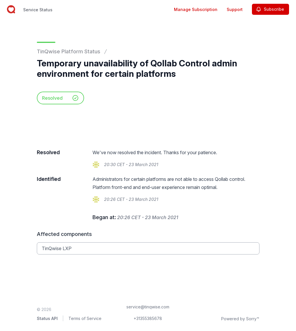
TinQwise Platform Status (68, 51)
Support (235, 9)
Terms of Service (84, 318)
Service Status (37, 9)
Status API (47, 318)
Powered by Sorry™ (240, 318)
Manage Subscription (195, 9)
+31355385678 (148, 318)
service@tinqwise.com (147, 306)
